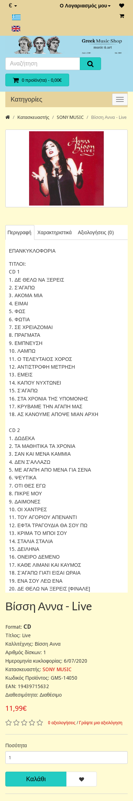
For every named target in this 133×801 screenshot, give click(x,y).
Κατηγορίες (26, 99)
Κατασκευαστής (33, 117)
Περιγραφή (19, 232)
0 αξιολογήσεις (62, 722)
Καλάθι (36, 779)
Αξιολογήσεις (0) (95, 232)
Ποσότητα (16, 745)
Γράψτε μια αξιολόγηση (100, 722)
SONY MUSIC (70, 117)
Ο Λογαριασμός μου (85, 5)
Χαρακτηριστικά (54, 232)
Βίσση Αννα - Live (109, 117)
